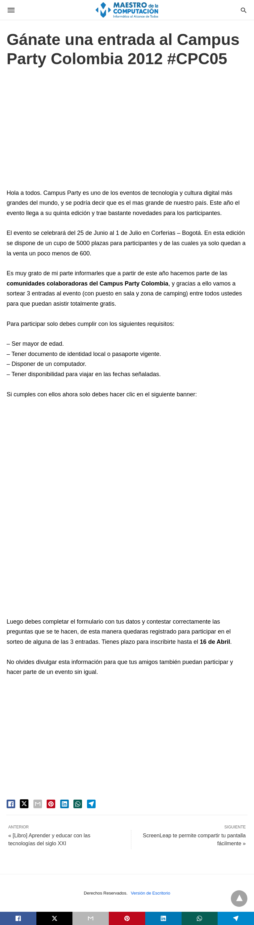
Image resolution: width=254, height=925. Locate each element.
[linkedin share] (64, 804)
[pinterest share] (51, 804)
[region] (127, 130)
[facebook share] (11, 804)
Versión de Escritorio (150, 893)
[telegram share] (91, 804)
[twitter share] (24, 803)
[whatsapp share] (77, 804)
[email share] (37, 804)
